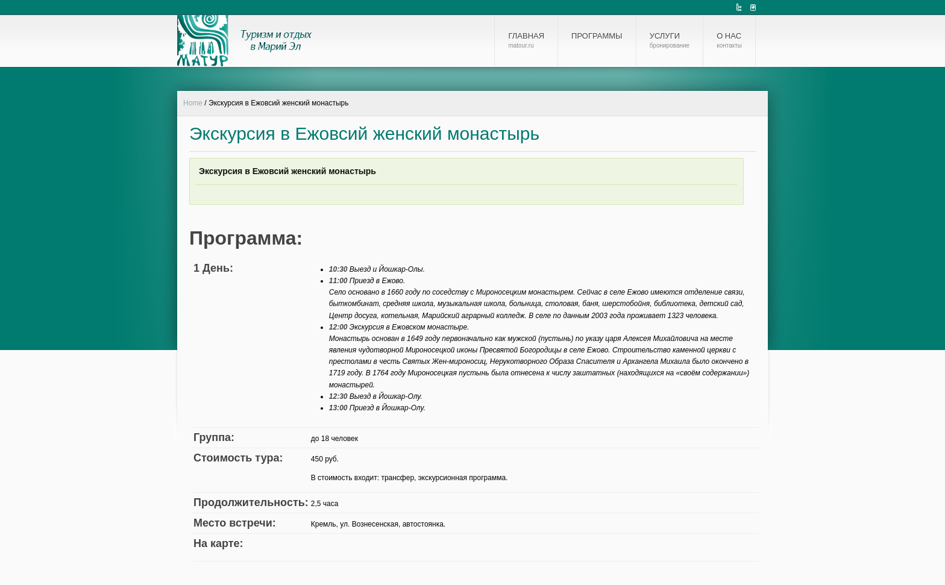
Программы (597, 35)
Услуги (670, 40)
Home (192, 103)
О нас (729, 40)
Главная (526, 40)
